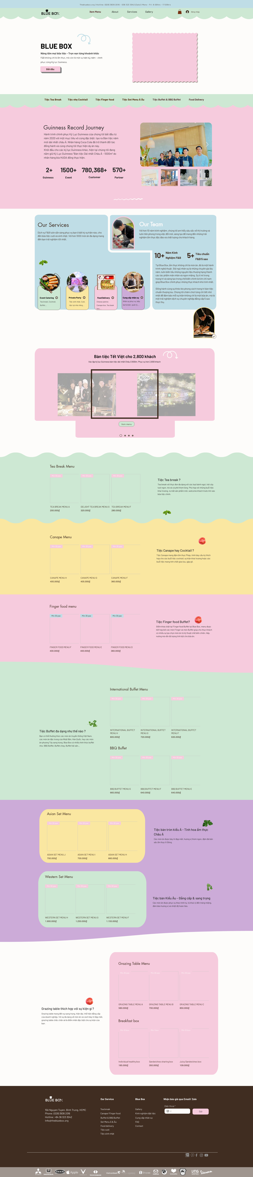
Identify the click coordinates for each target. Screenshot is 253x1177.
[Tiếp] (125, 173)
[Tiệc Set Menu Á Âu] (133, 99)
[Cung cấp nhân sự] (133, 297)
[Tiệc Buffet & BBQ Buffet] (166, 99)
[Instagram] (201, 1155)
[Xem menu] (126, 424)
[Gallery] (149, 12)
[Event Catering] (49, 297)
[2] (125, 435)
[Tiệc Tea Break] (53, 99)
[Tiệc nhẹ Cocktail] (77, 99)
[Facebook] (196, 1155)
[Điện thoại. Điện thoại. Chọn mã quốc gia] (169, 1111)
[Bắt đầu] (50, 69)
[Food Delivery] (196, 99)
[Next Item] (207, 144)
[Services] (132, 12)
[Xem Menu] (95, 12)
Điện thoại (170, 1106)
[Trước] (42, 173)
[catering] (206, 1155)
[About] (115, 12)
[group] (95, 493)
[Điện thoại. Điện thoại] (180, 1111)
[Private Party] (77, 297)
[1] (121, 435)
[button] (180, 11)
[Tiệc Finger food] (104, 99)
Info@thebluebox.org (56, 1120)
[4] (132, 435)
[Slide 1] (84, 180)
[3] (129, 435)
